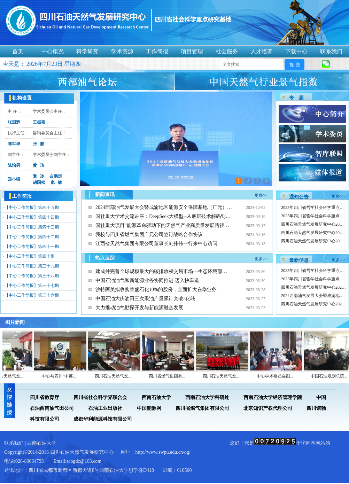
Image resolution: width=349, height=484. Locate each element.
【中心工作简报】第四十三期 (32, 227)
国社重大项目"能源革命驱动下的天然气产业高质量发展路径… (162, 225)
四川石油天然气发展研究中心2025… (314, 287)
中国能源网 (149, 408)
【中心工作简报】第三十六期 (32, 295)
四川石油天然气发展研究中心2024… (314, 304)
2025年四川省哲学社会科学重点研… (314, 270)
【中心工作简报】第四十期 (30, 256)
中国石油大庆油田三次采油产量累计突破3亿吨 (145, 298)
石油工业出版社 (105, 408)
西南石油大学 (156, 397)
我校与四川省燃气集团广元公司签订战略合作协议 (149, 234)
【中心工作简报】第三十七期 (32, 285)
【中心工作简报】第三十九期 (32, 266)
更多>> (261, 195)
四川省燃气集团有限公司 (202, 408)
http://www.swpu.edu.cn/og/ (163, 452)
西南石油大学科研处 (207, 397)
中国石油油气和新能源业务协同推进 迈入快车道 (147, 280)
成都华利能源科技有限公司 (102, 419)
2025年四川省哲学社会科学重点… (312, 207)
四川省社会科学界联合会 (100, 397)
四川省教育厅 (44, 397)
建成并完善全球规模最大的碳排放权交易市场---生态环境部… (161, 271)
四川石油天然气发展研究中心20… (312, 224)
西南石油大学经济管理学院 (272, 397)
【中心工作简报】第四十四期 (32, 217)
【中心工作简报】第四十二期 (32, 236)
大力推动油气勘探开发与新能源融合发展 (139, 307)
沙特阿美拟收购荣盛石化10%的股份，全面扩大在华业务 (156, 289)
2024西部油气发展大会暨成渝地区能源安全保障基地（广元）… (163, 207)
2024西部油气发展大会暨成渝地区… (314, 295)
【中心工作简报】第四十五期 (32, 207)
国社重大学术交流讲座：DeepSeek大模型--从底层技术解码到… (163, 216)
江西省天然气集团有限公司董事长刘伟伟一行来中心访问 (156, 243)
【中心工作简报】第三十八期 (32, 275)
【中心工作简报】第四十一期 (32, 246)
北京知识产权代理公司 (267, 408)
